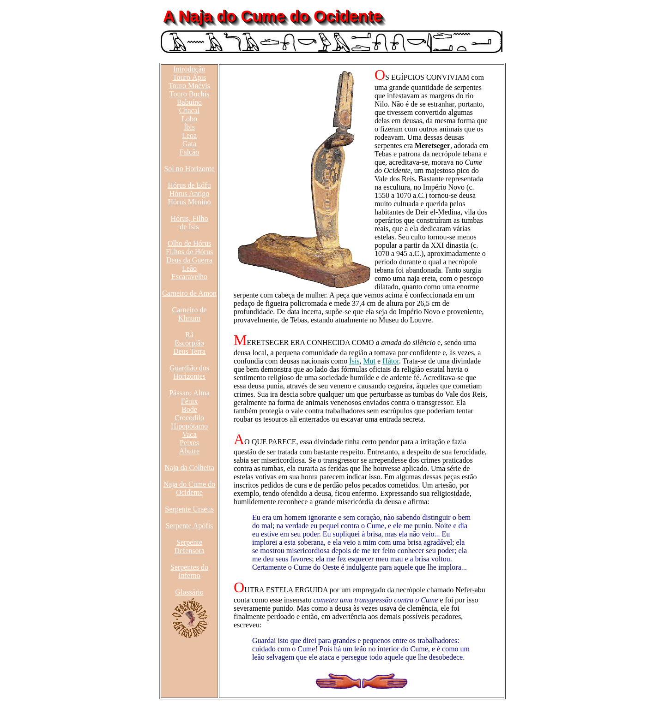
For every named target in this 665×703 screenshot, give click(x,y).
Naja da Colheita (189, 467)
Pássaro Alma (189, 393)
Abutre (189, 451)
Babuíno (189, 102)
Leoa (189, 135)
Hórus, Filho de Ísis (189, 222)
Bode (189, 409)
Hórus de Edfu (189, 185)
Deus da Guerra (189, 260)
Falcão (190, 152)
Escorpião (189, 343)
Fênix (189, 401)
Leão (189, 268)
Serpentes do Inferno (189, 571)
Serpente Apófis (189, 526)
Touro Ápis (189, 77)
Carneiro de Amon (189, 293)
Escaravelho (189, 276)
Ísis (354, 361)
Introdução (189, 69)
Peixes (189, 443)
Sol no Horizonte (189, 169)
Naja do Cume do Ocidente (189, 488)
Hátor (390, 361)
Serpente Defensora (189, 546)
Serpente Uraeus (189, 509)
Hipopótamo (189, 426)
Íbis (189, 127)
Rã (189, 335)
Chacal (189, 110)
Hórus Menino (189, 202)
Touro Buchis (189, 94)
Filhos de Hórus (189, 252)
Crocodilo (189, 418)
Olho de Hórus (189, 243)
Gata (189, 144)
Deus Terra (189, 351)
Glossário (189, 592)
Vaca (189, 434)
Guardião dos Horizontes (189, 372)
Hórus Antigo (189, 193)
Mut (369, 361)
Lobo (189, 119)
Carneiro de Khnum (189, 314)
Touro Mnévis (189, 85)
